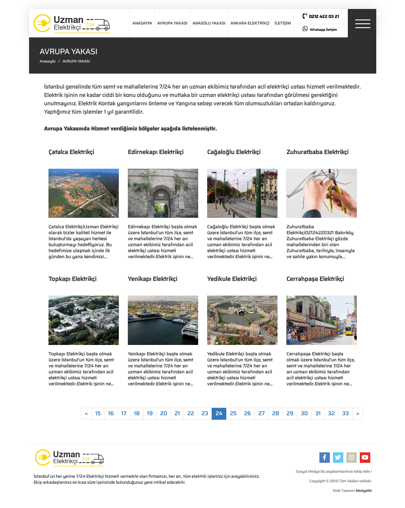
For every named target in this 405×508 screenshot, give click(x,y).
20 (163, 413)
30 (304, 413)
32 (331, 413)
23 (204, 413)
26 (247, 413)
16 (111, 413)
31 (318, 413)
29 (289, 413)
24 (219, 413)
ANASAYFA (142, 23)
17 (123, 413)
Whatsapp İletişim (320, 29)
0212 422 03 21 (321, 16)
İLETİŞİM (282, 23)
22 (190, 413)
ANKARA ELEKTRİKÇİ (249, 23)
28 (275, 413)
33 (345, 413)
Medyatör (364, 490)
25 (233, 413)
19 (150, 413)
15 (98, 413)
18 (136, 413)
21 (177, 413)
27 (261, 413)
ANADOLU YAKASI (208, 23)
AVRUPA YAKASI (172, 23)
